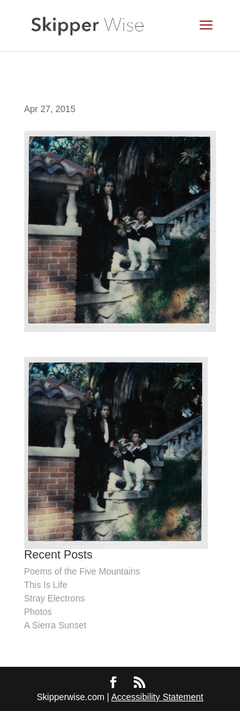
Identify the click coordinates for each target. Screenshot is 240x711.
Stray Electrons (54, 598)
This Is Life (46, 585)
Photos (38, 612)
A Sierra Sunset (55, 625)
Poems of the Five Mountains (82, 571)
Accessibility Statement (157, 697)
